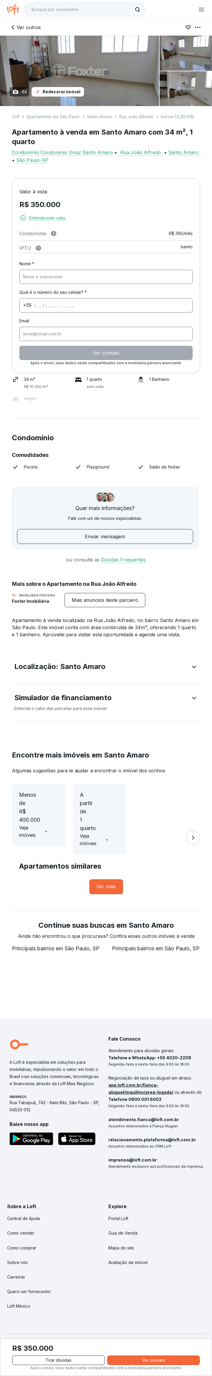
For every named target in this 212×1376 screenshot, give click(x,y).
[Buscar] (137, 9)
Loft (15, 116)
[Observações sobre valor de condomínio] (53, 233)
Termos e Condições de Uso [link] (141, 1331)
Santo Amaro (99, 116)
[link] (106, 875)
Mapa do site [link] (121, 1236)
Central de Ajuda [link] (23, 1207)
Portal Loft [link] (118, 1207)
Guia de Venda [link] (123, 1221)
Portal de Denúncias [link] (27, 1331)
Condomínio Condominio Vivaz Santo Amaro (62, 152)
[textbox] (84, 9)
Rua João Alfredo (136, 116)
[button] (106, 667)
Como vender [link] (20, 1221)
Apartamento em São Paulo (53, 116)
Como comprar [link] (21, 1236)
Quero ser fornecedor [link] (29, 1280)
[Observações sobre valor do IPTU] (38, 248)
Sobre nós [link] (17, 1250)
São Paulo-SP (32, 160)
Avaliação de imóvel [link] (128, 1250)
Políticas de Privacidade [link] (80, 1331)
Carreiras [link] (16, 1265)
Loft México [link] (18, 1294)
